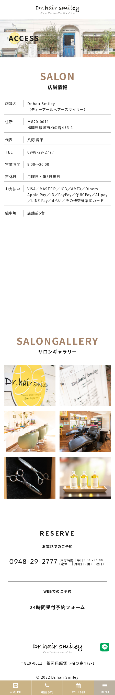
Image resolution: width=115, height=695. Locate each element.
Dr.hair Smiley (65, 677)
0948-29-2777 (40, 152)
